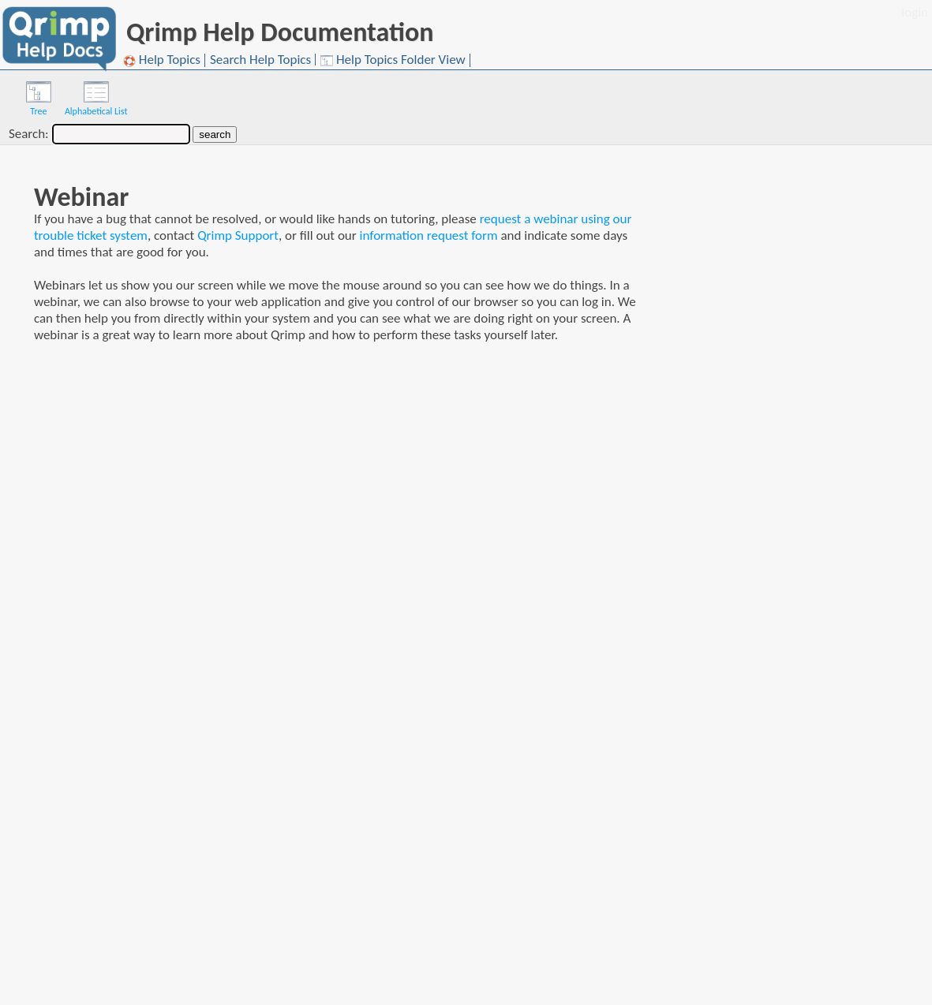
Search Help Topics (260, 59)
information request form (429, 235)
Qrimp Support (238, 235)
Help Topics (161, 60)
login (914, 12)
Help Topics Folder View (393, 60)
